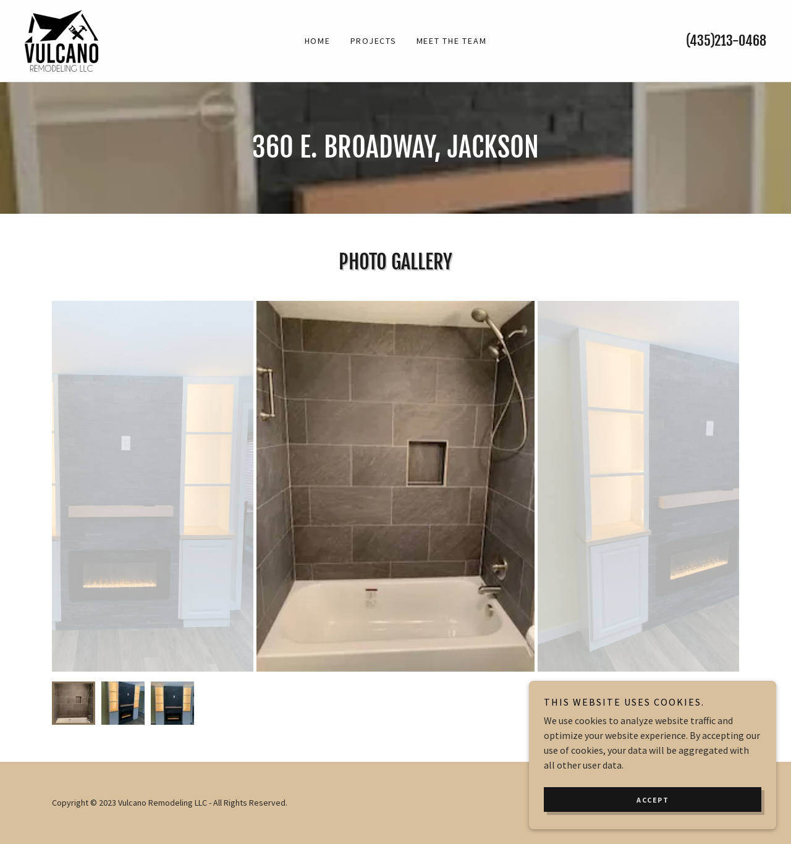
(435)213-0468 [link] (726, 40)
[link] (61, 39)
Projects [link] (373, 40)
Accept (653, 799)
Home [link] (318, 40)
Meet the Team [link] (452, 40)
